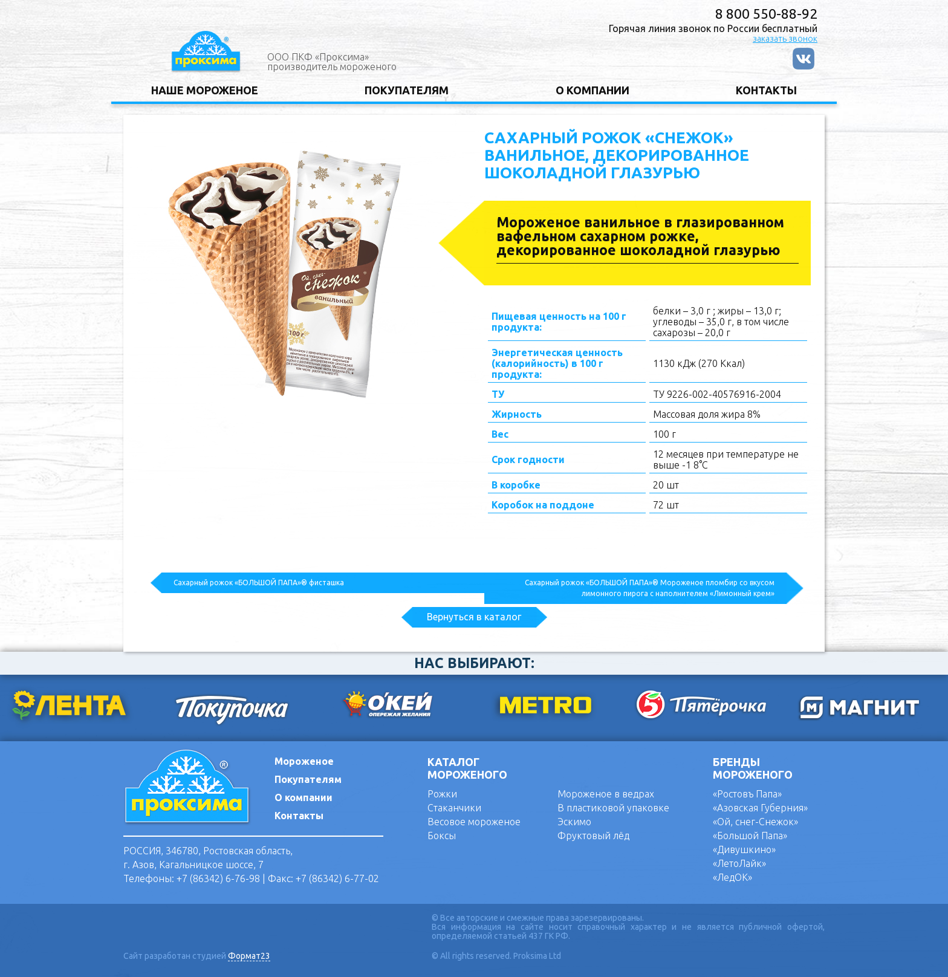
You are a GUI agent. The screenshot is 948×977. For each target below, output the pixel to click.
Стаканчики (454, 807)
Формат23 (249, 956)
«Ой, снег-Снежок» (755, 821)
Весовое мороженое (474, 821)
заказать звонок (785, 39)
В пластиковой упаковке (613, 807)
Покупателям (308, 779)
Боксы (441, 835)
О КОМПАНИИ (592, 90)
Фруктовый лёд (593, 835)
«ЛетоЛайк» (739, 863)
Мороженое (304, 761)
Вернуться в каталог (474, 616)
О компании (303, 797)
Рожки (442, 793)
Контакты (298, 815)
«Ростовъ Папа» (747, 793)
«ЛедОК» (732, 877)
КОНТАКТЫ (766, 90)
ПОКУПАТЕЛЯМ (407, 90)
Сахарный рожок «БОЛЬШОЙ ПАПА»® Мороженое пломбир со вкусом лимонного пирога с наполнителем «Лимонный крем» (649, 588)
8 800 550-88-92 (766, 13)
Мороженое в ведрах (605, 793)
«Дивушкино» (744, 849)
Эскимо (574, 821)
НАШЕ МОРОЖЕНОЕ (204, 90)
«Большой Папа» (750, 835)
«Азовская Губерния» (760, 807)
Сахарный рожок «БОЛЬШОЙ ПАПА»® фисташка (259, 582)
